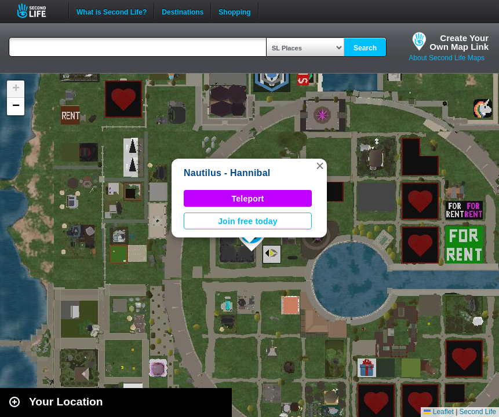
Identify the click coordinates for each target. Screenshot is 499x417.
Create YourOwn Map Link (459, 42)
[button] (320, 166)
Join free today (248, 221)
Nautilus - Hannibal (227, 173)
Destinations (182, 11)
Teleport (248, 198)
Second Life (38, 11)
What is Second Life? (112, 11)
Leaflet (438, 412)
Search (365, 48)
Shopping (234, 11)
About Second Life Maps (447, 58)
